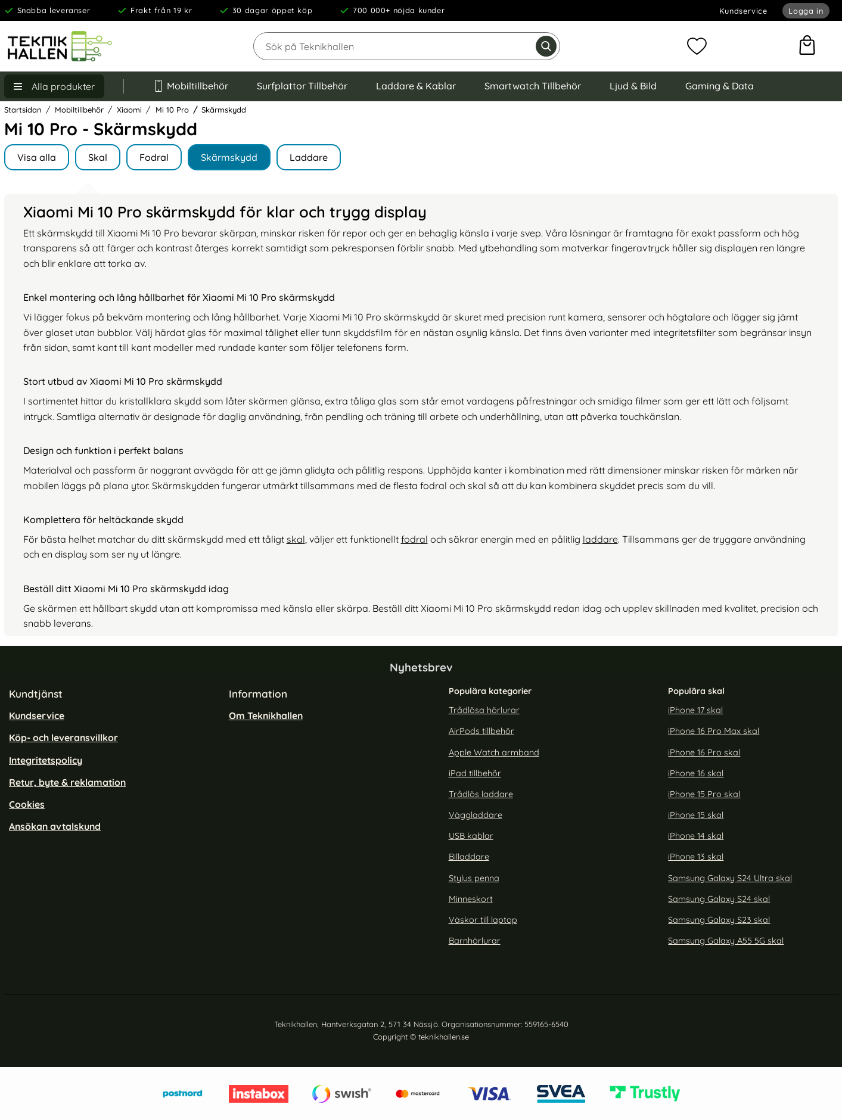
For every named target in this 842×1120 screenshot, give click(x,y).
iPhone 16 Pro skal (704, 751)
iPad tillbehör (475, 773)
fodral (414, 539)
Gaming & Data (719, 86)
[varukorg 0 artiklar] (807, 46)
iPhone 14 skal (695, 835)
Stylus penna (474, 877)
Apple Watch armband (494, 751)
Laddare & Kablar (416, 86)
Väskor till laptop (483, 919)
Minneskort (471, 899)
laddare (600, 539)
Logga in (805, 10)
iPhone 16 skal (695, 773)
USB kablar (471, 835)
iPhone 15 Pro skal (704, 794)
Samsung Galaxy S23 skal (719, 919)
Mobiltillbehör (191, 86)
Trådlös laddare (481, 794)
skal (296, 539)
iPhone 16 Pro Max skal (713, 731)
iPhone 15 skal (695, 815)
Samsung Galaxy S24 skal (719, 899)
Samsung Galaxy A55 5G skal (726, 940)
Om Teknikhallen (266, 715)
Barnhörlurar (475, 940)
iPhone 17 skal (695, 710)
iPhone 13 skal (695, 856)
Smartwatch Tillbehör (532, 86)
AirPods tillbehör (481, 731)
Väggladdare (475, 815)
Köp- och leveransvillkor (63, 737)
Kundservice (743, 10)
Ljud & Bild (633, 86)
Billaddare (469, 856)
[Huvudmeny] (54, 86)
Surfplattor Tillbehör (302, 86)
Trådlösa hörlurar (484, 710)
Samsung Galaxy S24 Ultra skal (730, 877)
